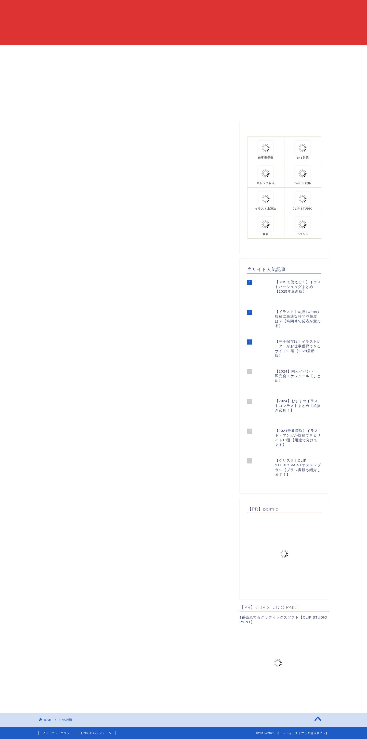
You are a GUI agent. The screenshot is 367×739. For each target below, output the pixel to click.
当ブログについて (156, 51)
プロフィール (238, 51)
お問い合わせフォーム (96, 732)
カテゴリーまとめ (199, 51)
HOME (122, 51)
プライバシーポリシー (57, 732)
